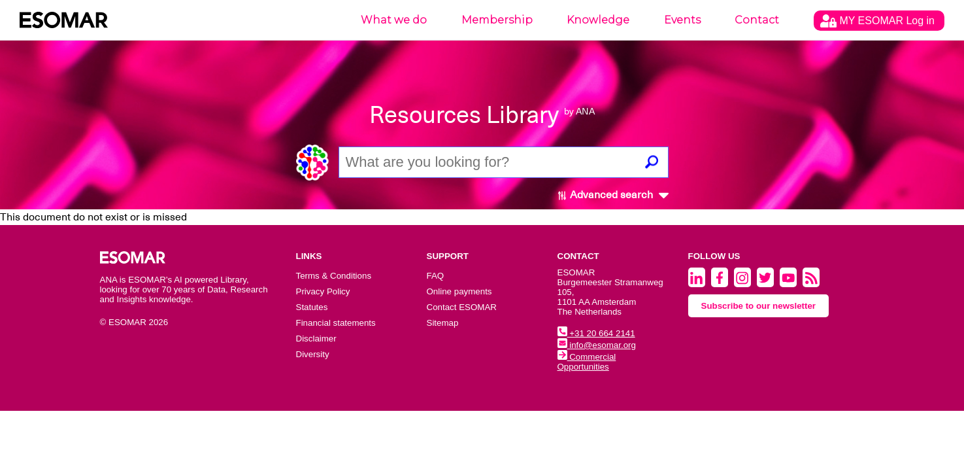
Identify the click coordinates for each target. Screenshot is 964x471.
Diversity (312, 354)
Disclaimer (316, 338)
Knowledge (598, 20)
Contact (757, 20)
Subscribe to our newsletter (758, 306)
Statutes (312, 307)
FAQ (435, 276)
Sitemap (443, 323)
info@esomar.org (596, 345)
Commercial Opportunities (586, 362)
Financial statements (336, 323)
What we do (394, 20)
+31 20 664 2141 (596, 333)
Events (682, 20)
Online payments (459, 291)
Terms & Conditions (334, 276)
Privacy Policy (323, 291)
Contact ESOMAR (462, 307)
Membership (497, 20)
